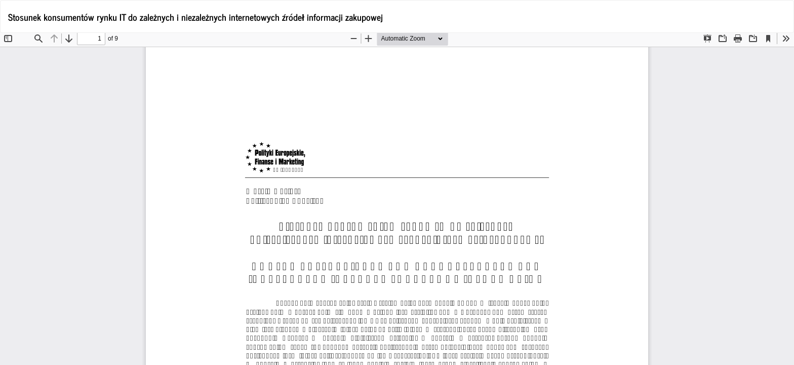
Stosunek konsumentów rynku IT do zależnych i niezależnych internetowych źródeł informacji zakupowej (195, 16)
